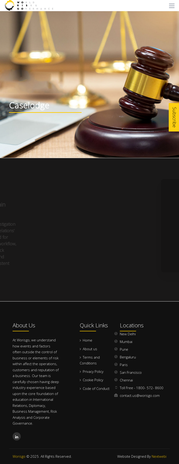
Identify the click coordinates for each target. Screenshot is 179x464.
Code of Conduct (96, 388)
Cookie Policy (93, 379)
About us (90, 348)
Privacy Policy (93, 371)
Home (87, 340)
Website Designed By (141, 456)
